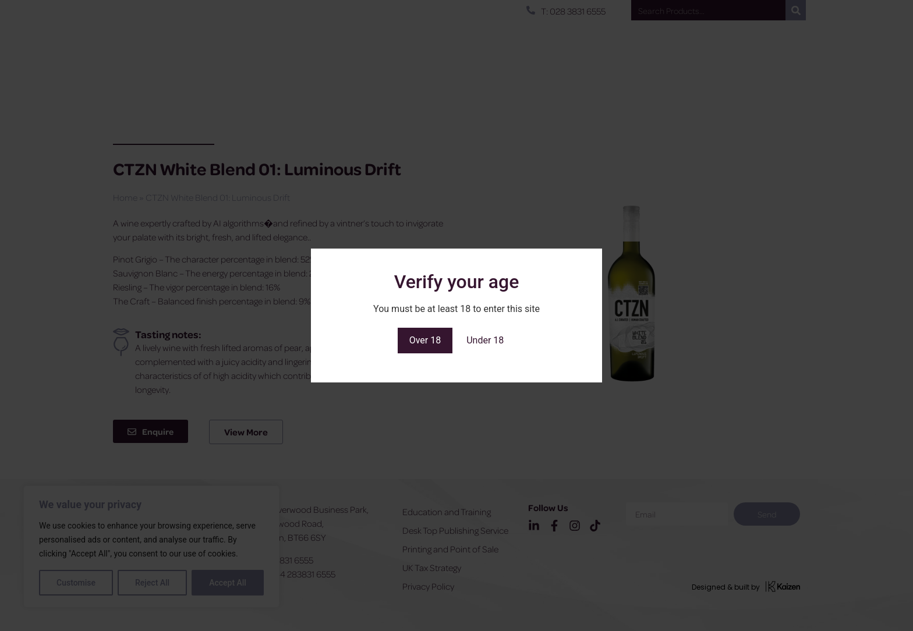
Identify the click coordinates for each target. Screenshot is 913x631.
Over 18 (425, 340)
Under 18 (485, 340)
